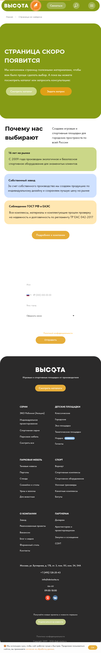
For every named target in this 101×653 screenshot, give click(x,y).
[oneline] (50, 305)
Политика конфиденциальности (50, 636)
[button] (56, 5)
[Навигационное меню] (91, 6)
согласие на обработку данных (40, 649)
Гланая (9, 17)
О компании (28, 513)
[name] (50, 284)
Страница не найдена (30, 17)
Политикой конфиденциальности (58, 333)
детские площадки (67, 406)
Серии (24, 406)
